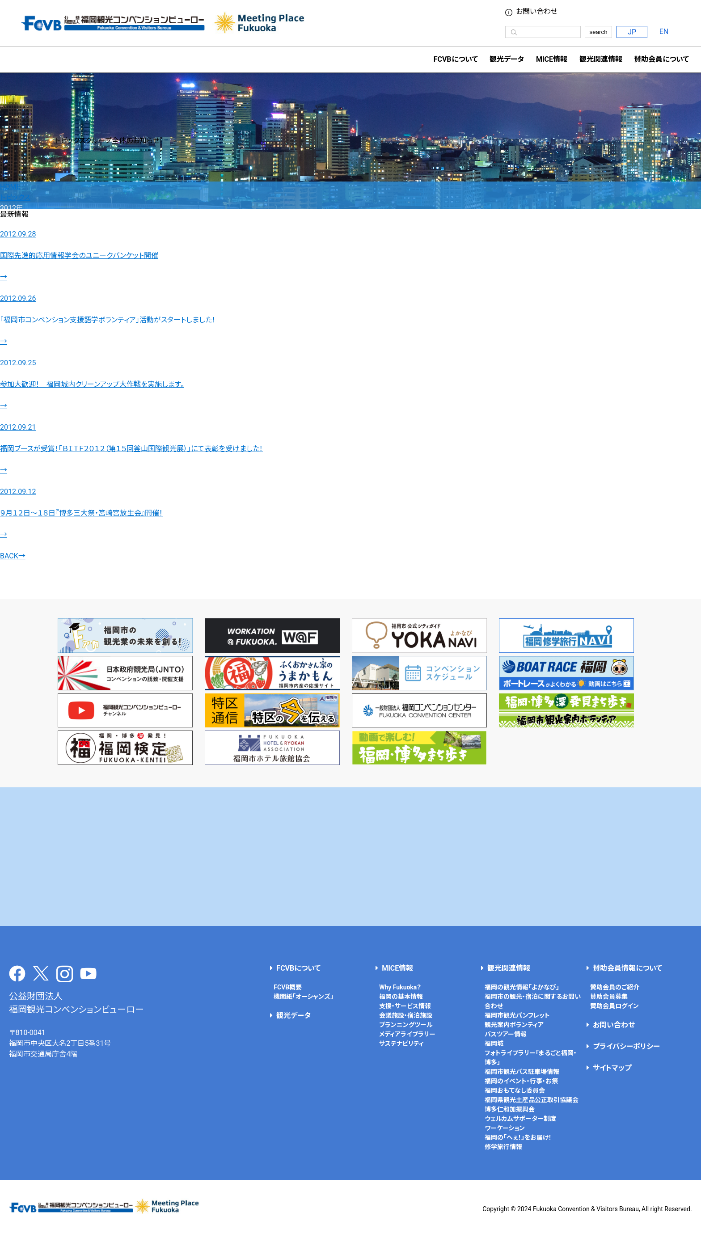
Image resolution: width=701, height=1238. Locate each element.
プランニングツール (406, 1024)
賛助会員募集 (609, 996)
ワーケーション (505, 1128)
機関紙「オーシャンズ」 (304, 996)
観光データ (507, 59)
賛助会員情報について (627, 968)
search (599, 32)
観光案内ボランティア (514, 1024)
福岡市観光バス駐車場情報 (522, 1071)
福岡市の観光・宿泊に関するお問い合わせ (533, 1001)
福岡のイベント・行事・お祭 (521, 1081)
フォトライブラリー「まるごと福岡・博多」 (531, 1057)
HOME (10, 186)
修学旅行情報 (503, 1146)
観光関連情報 (508, 968)
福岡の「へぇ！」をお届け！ (518, 1137)
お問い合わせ (536, 11)
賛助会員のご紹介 (614, 987)
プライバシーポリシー (626, 1046)
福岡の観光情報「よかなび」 (522, 987)
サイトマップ (612, 1068)
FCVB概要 (288, 987)
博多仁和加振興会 (510, 1109)
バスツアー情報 (506, 1034)
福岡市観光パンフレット (517, 1015)
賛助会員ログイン (614, 1006)
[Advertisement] (350, 856)
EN (664, 31)
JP (632, 32)
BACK (12, 556)
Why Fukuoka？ (400, 987)
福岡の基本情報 (401, 996)
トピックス (15, 197)
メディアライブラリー (407, 1034)
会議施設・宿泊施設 (405, 1015)
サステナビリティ (401, 1043)
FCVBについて (298, 968)
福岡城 (494, 1043)
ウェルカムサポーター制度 (520, 1118)
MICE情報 (551, 59)
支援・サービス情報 (405, 1006)
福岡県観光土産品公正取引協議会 (532, 1099)
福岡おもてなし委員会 (515, 1090)
